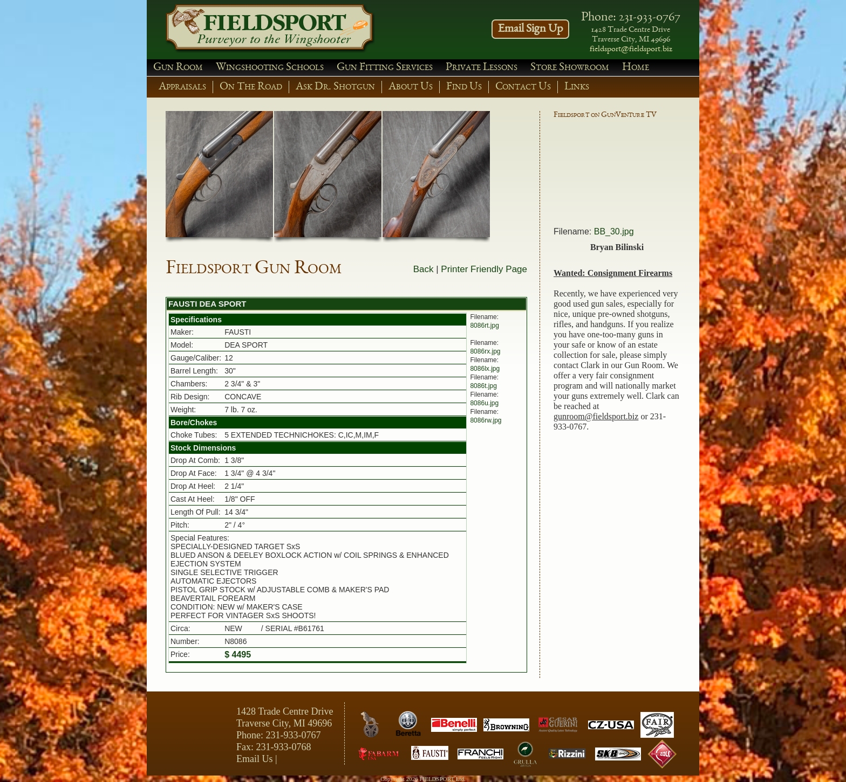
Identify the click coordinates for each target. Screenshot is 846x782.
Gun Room (178, 67)
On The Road (251, 87)
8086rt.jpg (484, 325)
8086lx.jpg (485, 368)
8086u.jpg (484, 403)
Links (576, 87)
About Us (410, 87)
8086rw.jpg (485, 420)
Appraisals (182, 87)
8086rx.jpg (485, 351)
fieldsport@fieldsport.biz (631, 49)
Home (635, 67)
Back (423, 269)
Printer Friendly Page (484, 269)
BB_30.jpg (614, 231)
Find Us (464, 87)
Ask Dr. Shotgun (335, 87)
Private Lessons (481, 67)
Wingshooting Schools (270, 67)
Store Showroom (569, 67)
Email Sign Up (530, 29)
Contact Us (523, 87)
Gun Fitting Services (385, 67)
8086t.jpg (483, 386)
